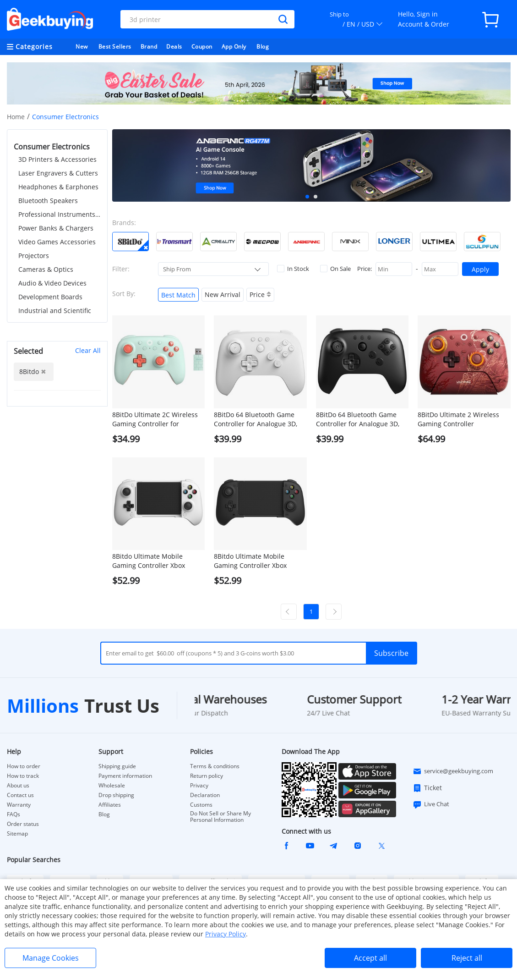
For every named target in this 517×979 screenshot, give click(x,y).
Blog (262, 46)
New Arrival (222, 294)
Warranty (19, 805)
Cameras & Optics (45, 269)
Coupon (201, 46)
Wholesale (111, 785)
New (82, 46)
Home (16, 116)
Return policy (206, 776)
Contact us (20, 795)
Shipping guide (117, 766)
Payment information (125, 776)
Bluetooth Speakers (48, 200)
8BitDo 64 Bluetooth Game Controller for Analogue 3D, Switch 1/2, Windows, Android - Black (361, 419)
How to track (23, 776)
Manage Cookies (50, 958)
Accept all (370, 958)
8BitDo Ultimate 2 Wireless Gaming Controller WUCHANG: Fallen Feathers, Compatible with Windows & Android (461, 419)
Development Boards (50, 296)
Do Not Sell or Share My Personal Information (220, 816)
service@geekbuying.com (453, 771)
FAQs (13, 814)
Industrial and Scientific (54, 310)
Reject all (467, 958)
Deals (174, 46)
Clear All (88, 350)
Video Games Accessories (57, 241)
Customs (201, 805)
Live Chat (431, 804)
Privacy (199, 785)
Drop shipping (116, 795)
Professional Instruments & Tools (59, 214)
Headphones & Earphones (58, 186)
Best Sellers (114, 46)
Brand (149, 46)
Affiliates (109, 805)
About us (18, 785)
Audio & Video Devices (52, 283)
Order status (23, 824)
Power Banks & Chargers (55, 228)
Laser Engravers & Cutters (58, 173)
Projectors (33, 255)
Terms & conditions (214, 766)
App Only (234, 46)
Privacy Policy (225, 934)
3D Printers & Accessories (57, 159)
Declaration (205, 795)
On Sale (335, 268)
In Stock (293, 268)
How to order (23, 766)
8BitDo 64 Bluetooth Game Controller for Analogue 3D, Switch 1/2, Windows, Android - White (259, 419)
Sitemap (17, 833)
